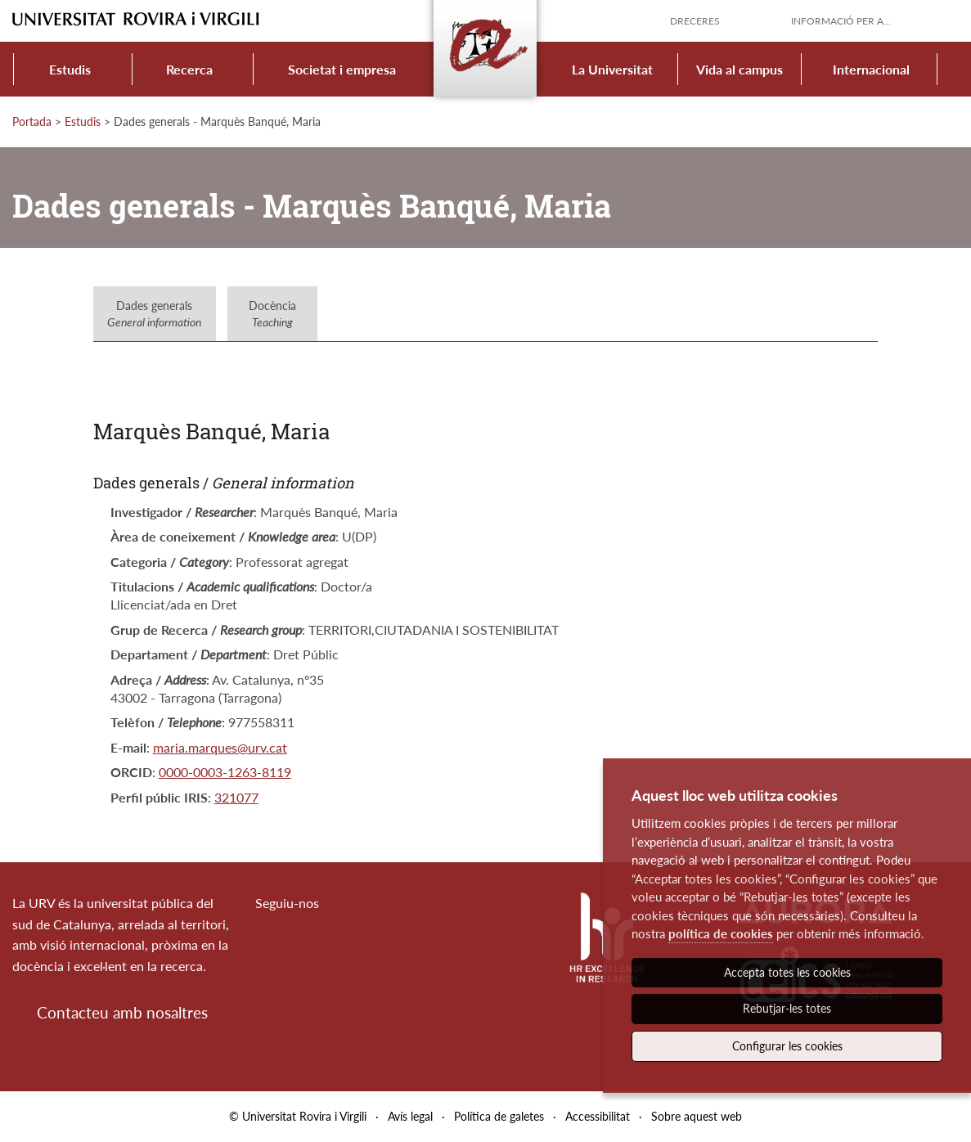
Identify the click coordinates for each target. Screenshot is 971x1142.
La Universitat (612, 69)
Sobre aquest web (696, 1116)
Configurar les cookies (787, 1046)
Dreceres (695, 21)
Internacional (871, 69)
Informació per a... (841, 21)
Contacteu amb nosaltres (122, 1012)
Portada (32, 121)
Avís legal (410, 1116)
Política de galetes (499, 1116)
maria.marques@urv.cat (220, 747)
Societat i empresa (342, 69)
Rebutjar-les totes (787, 1008)
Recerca (189, 69)
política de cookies (720, 933)
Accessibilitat (597, 1116)
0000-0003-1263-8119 (225, 772)
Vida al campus (739, 69)
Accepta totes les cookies (787, 972)
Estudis (70, 69)
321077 (236, 797)
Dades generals (154, 314)
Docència (272, 314)
